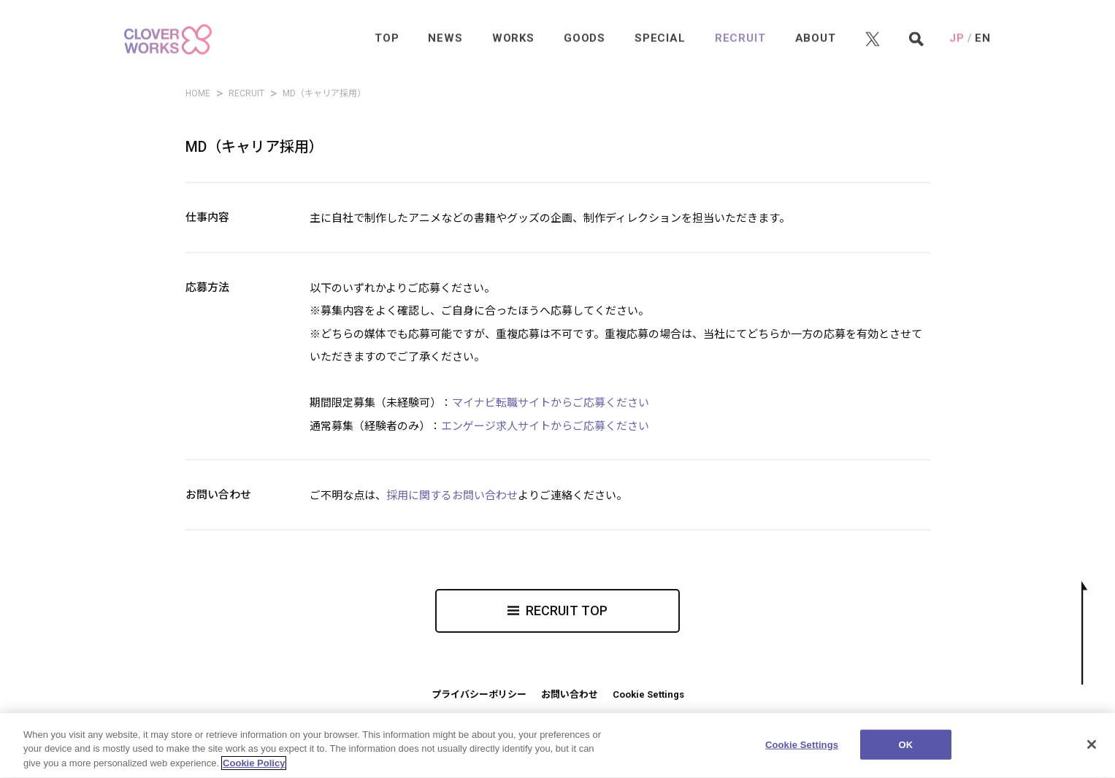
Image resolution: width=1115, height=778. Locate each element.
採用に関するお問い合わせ (452, 495)
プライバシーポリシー (479, 694)
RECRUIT (246, 93)
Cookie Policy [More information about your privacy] (254, 771)
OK (906, 752)
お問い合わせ (569, 694)
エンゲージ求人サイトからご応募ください (545, 426)
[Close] (1092, 752)
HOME (197, 93)
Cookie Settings (648, 694)
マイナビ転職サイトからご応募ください (550, 402)
